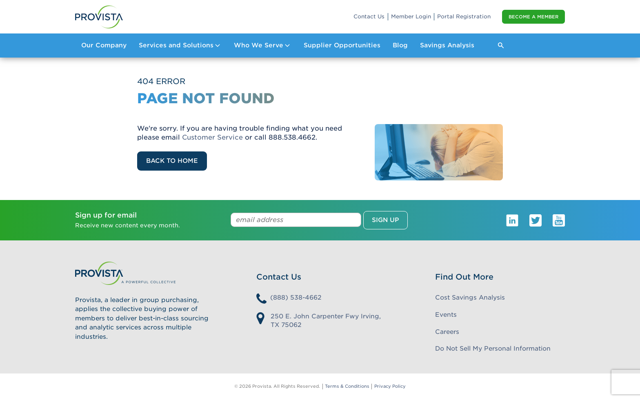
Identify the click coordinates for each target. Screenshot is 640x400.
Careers (447, 332)
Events (446, 314)
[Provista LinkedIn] (512, 220)
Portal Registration (464, 16)
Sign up (385, 220)
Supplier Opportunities (342, 45)
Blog (400, 45)
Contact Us (368, 16)
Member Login (411, 16)
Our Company (104, 45)
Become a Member (533, 17)
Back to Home (172, 160)
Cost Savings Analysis (470, 297)
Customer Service (212, 137)
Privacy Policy (390, 386)
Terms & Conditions (347, 386)
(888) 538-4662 (296, 297)
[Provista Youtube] (559, 220)
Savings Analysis (447, 45)
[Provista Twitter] (535, 220)
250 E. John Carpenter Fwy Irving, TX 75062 (326, 321)
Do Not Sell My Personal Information (493, 348)
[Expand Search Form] (500, 45)
